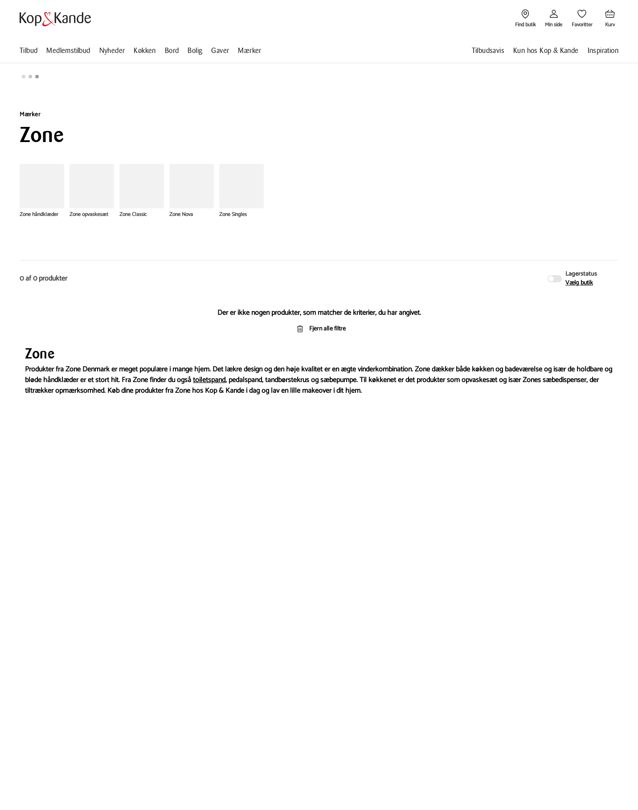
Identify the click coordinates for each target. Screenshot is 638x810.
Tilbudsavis (488, 50)
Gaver (220, 50)
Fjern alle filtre (319, 329)
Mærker (249, 50)
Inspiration (603, 50)
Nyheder (112, 50)
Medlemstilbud (68, 50)
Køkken (144, 50)
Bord (172, 50)
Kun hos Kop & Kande (546, 50)
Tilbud (28, 50)
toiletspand (209, 380)
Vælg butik (579, 283)
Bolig (195, 50)
